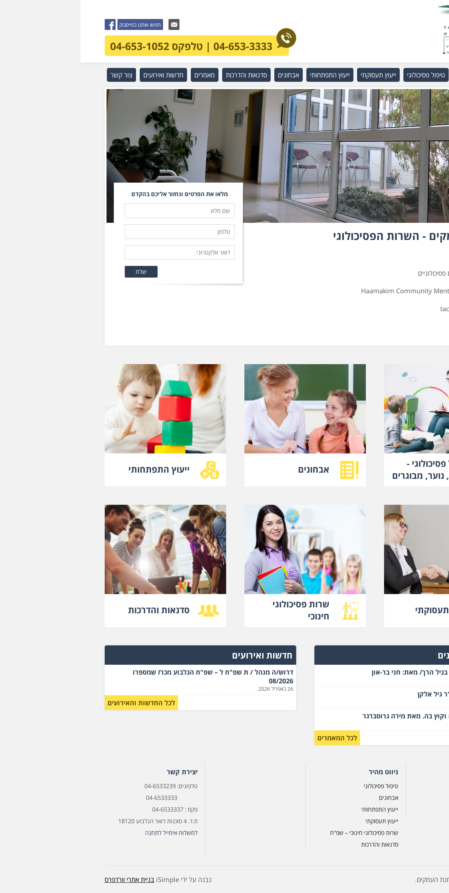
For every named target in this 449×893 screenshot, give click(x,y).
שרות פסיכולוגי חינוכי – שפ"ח (283, 833)
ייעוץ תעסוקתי (298, 74)
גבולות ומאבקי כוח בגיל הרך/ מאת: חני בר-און (356, 672)
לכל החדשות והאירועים (60, 702)
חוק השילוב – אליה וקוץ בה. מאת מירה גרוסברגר (352, 715)
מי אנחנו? (406, 798)
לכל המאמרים (256, 737)
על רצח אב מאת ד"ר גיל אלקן (379, 694)
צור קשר (41, 74)
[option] (224, 156)
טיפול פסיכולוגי (345, 74)
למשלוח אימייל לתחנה (91, 833)
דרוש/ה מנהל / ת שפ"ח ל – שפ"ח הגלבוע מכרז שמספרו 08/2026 (132, 676)
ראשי (415, 74)
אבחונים (207, 74)
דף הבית (408, 786)
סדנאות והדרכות (165, 74)
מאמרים (124, 74)
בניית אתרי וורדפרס (49, 879)
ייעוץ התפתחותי (249, 74)
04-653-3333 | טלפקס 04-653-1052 (119, 44)
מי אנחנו (386, 74)
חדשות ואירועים (83, 74)
